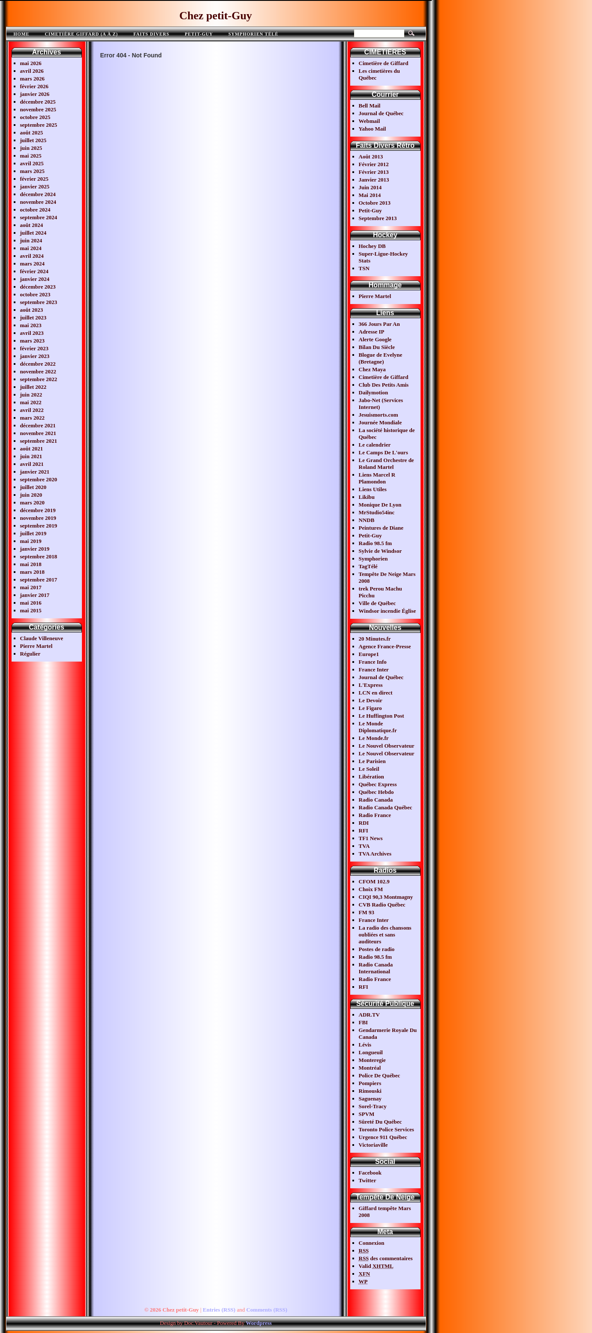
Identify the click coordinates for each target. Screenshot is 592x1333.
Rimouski (370, 1091)
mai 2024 (31, 248)
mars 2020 (32, 502)
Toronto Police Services (386, 1129)
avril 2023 (32, 333)
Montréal (370, 1068)
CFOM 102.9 (374, 881)
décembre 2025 (38, 101)
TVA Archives (375, 853)
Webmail (369, 121)
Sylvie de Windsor (380, 551)
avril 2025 (32, 163)
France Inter (374, 669)
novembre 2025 (38, 109)
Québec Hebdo (376, 792)
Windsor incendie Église (387, 611)
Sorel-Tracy (373, 1106)
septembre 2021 (38, 441)
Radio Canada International (376, 968)
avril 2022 (32, 410)
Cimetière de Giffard (384, 63)
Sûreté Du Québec (380, 1121)
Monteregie (372, 1060)
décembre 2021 (38, 425)
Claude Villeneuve (41, 638)
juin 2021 (31, 456)
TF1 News (371, 838)
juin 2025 (31, 148)
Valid (376, 1266)
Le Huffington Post (381, 716)
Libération (371, 776)
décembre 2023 (38, 286)
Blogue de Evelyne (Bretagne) (381, 358)
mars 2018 (32, 572)
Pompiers (370, 1083)
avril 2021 (32, 464)
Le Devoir (370, 700)
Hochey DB (372, 246)
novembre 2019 (38, 518)
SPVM (367, 1114)
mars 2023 (32, 340)
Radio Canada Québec (385, 807)
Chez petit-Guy (215, 15)
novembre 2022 (38, 371)
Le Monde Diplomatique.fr (378, 727)
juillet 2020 (33, 487)
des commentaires (386, 1258)
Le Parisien (372, 761)
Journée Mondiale (380, 422)
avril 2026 (32, 71)
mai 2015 (31, 610)
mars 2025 (32, 171)
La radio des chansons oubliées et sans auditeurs (385, 934)
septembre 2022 (38, 379)
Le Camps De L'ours (383, 452)
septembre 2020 (38, 479)
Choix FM (371, 889)
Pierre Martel (36, 646)
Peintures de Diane (381, 528)
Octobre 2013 (375, 203)
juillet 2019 (33, 533)
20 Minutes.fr (375, 638)
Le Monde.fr (374, 738)
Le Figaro (370, 708)
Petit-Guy (199, 34)
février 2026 (34, 86)
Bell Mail (370, 105)
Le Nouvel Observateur (387, 746)
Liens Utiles (373, 489)
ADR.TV (369, 1014)
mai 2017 (31, 587)
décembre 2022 (38, 364)
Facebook (370, 1172)
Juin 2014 (370, 187)
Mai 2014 (370, 195)
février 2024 (34, 271)
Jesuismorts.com (378, 415)
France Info (373, 662)
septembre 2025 (38, 125)
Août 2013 (371, 156)
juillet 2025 (33, 140)
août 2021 (31, 448)
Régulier (30, 653)
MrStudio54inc (377, 512)
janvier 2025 (35, 186)
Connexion (372, 1243)
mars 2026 (32, 78)
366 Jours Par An (379, 324)
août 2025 (31, 132)
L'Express (371, 685)
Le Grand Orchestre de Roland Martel (386, 463)
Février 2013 (374, 172)
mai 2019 (31, 541)
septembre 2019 (38, 525)
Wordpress (258, 1323)
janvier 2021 (35, 471)
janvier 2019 (35, 549)
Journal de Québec (381, 113)
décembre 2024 (38, 194)
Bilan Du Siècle (377, 347)
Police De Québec (379, 1075)
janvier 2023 (35, 356)
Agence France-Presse (385, 646)
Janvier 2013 (374, 179)
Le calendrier (375, 444)
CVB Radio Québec (382, 904)
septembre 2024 (38, 217)
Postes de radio (377, 949)
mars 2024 (32, 263)
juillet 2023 (33, 317)
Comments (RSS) (266, 1309)
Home (22, 34)
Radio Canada (376, 799)
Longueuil (371, 1052)
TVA (364, 846)
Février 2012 (374, 164)
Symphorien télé (253, 34)
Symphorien (373, 558)
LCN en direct (376, 692)
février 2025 (34, 179)
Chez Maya (372, 369)
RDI (364, 823)
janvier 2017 (35, 595)
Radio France (375, 815)
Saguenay (370, 1098)
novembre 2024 (38, 202)
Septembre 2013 (378, 218)
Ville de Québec (377, 603)
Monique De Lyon (380, 504)
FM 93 (366, 912)
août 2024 (31, 225)
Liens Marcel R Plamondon (377, 478)
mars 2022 (32, 418)
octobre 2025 (35, 117)
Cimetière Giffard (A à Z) (81, 34)
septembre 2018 (38, 556)
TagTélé (368, 566)
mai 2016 (31, 602)
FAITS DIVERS (151, 34)
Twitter (367, 1180)
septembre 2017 (38, 579)
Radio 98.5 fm (375, 543)
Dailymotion (373, 392)
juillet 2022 (33, 387)
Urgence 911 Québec (383, 1137)
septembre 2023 (38, 302)
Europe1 (369, 654)
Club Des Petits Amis (384, 385)
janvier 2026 (35, 94)
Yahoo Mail (372, 128)
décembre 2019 (38, 510)
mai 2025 (31, 155)
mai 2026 (31, 63)
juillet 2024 (33, 233)
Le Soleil (369, 769)
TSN (364, 268)
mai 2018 (31, 564)
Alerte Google (375, 339)
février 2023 (34, 348)
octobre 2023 (35, 294)
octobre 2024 (35, 209)
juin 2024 (31, 240)
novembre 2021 (38, 433)
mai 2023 (31, 325)
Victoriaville (373, 1145)
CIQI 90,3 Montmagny (386, 897)
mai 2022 (31, 402)
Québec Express (378, 784)
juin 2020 (31, 495)
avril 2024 (32, 256)
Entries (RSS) (219, 1309)
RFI (363, 830)
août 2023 (31, 310)
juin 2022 (31, 394)
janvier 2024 (35, 279)
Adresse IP (372, 331)
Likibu (367, 497)
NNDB (367, 520)
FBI (363, 1022)
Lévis (365, 1044)
